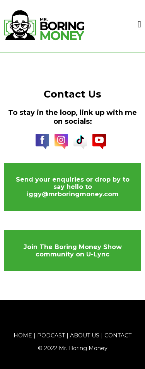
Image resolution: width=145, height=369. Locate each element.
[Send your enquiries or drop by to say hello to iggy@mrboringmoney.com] (72, 187)
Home (23, 335)
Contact (117, 335)
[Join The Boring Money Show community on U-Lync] (72, 250)
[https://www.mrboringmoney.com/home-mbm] (44, 24)
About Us (84, 335)
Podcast (51, 335)
